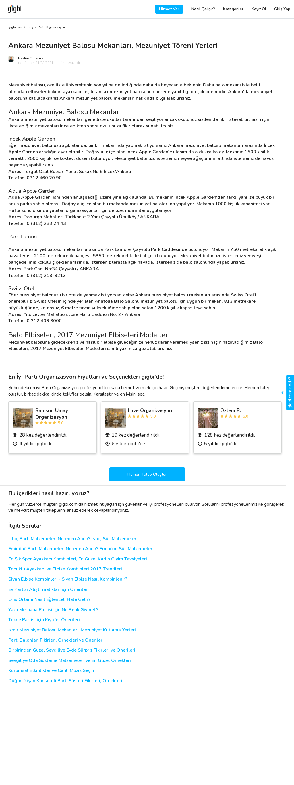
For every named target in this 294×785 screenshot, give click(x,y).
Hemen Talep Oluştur (147, 474)
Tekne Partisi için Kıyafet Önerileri (44, 620)
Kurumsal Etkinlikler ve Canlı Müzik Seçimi (52, 671)
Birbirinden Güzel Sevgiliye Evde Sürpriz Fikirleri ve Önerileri (71, 650)
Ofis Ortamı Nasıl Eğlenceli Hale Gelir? (49, 600)
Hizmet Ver (169, 9)
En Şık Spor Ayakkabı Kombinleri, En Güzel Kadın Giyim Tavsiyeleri (77, 559)
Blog (30, 27)
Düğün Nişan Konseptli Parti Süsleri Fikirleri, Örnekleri (65, 681)
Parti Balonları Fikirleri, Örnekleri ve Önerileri (56, 640)
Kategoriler (233, 9)
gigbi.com (15, 27)
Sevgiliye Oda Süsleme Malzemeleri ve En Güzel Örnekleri (69, 661)
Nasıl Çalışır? (203, 9)
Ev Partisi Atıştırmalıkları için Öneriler (48, 590)
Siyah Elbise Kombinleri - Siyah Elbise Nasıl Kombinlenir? (67, 579)
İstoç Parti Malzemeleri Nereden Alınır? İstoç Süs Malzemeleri (73, 539)
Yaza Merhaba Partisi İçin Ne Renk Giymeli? (53, 610)
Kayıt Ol (259, 9)
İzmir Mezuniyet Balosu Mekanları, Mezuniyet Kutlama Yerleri (72, 630)
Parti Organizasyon (51, 27)
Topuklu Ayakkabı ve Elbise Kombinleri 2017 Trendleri (65, 569)
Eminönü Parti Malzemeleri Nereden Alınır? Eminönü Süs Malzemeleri (81, 549)
